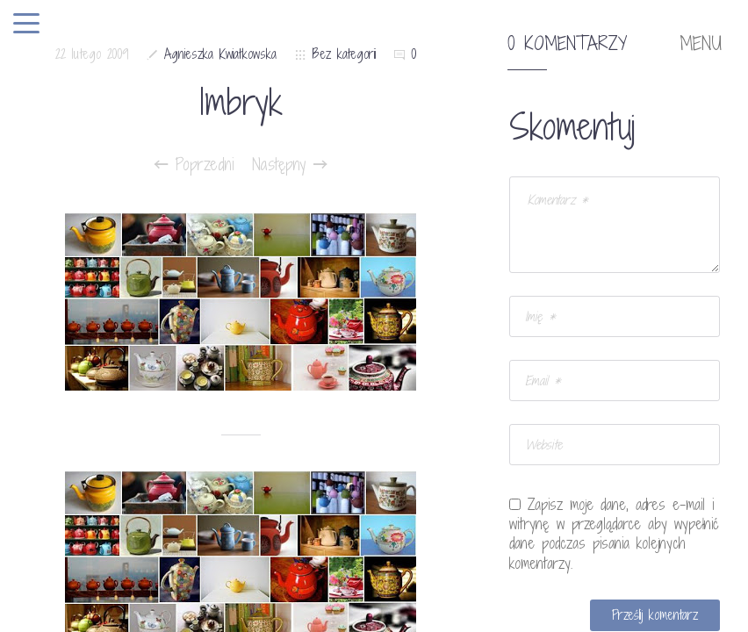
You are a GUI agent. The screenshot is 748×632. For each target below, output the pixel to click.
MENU (701, 44)
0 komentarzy (567, 44)
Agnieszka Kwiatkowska (220, 54)
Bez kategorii (344, 54)
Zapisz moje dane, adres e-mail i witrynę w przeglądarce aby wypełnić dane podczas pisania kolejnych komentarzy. (614, 533)
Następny (289, 164)
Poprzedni (194, 164)
